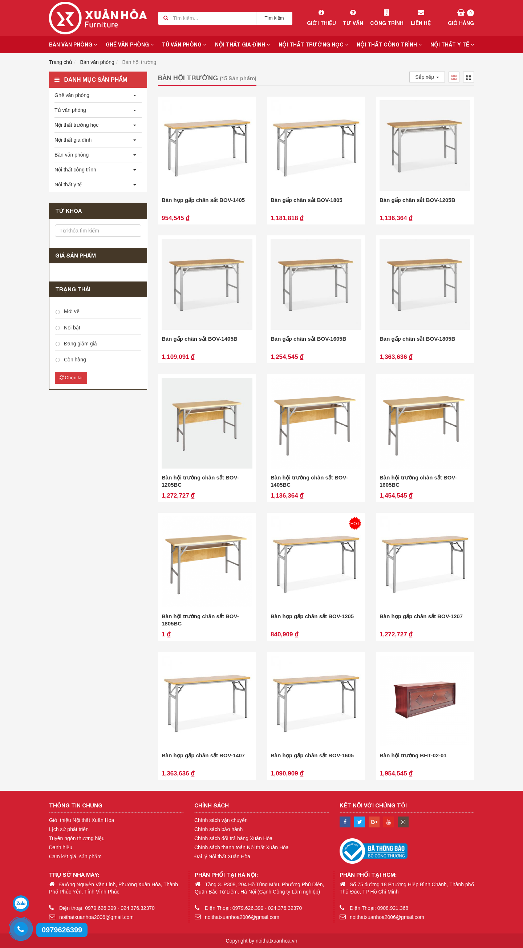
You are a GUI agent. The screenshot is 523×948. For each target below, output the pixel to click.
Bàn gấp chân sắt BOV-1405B (200, 339)
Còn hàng (75, 359)
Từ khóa (68, 210)
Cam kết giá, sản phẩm (75, 856)
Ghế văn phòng (130, 44)
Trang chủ (60, 62)
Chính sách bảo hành (218, 829)
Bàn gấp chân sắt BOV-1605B (308, 339)
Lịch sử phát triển (69, 829)
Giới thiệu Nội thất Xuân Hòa (81, 820)
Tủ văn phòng (184, 44)
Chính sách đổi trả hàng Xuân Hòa (233, 838)
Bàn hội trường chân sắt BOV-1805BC (200, 620)
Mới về (72, 311)
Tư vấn (352, 17)
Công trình (386, 17)
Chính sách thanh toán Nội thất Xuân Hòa (241, 847)
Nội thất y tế (452, 44)
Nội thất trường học (313, 44)
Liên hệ (421, 17)
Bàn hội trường (139, 62)
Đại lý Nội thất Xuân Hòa (222, 856)
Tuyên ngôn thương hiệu (77, 838)
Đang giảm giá (80, 344)
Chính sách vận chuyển (221, 820)
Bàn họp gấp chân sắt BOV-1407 (203, 755)
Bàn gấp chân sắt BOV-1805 (306, 200)
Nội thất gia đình (242, 44)
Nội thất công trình (389, 44)
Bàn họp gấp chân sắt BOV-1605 (312, 755)
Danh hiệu (60, 847)
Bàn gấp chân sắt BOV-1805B (417, 339)
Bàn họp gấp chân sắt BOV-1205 (312, 616)
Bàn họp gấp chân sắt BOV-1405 (203, 200)
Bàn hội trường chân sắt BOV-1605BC (418, 481)
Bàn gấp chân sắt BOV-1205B (417, 200)
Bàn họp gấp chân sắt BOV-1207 (421, 616)
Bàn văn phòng (73, 44)
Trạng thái (72, 289)
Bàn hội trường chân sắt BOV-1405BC (309, 481)
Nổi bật (72, 328)
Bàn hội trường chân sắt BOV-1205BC (200, 481)
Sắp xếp (427, 77)
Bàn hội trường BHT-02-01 (413, 755)
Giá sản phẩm (75, 255)
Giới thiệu (321, 17)
